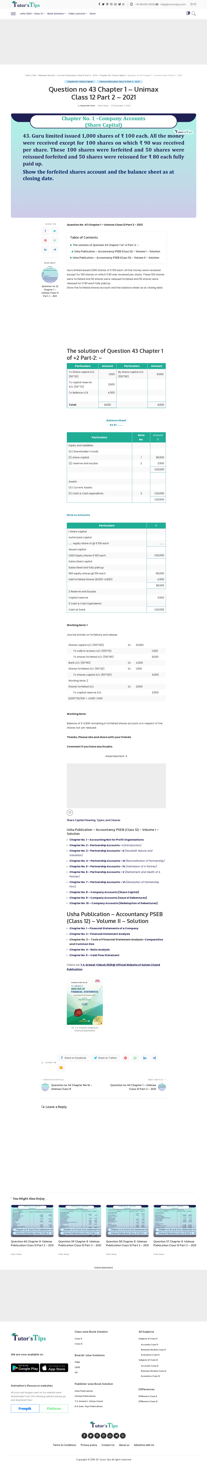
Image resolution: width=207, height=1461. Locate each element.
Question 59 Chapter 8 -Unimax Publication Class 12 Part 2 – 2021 (79, 1242)
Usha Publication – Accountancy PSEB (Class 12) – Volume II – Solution (116, 257)
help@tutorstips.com (173, 4)
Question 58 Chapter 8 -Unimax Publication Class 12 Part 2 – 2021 (126, 1242)
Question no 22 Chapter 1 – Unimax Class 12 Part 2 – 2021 (50, 291)
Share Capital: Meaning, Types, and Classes (94, 819)
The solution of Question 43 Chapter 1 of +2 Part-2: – (106, 245)
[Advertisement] (103, 42)
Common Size (84, 941)
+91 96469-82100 (145, 4)
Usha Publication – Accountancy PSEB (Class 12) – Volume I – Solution (117, 251)
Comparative (154, 937)
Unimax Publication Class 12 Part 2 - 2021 (120, 81)
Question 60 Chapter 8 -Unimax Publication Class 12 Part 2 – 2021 (31, 1242)
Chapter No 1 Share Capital (80, 81)
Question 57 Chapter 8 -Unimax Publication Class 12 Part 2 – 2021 (173, 1242)
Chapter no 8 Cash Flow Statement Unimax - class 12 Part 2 (45, 1226)
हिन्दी (193, 4)
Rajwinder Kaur (87, 106)
